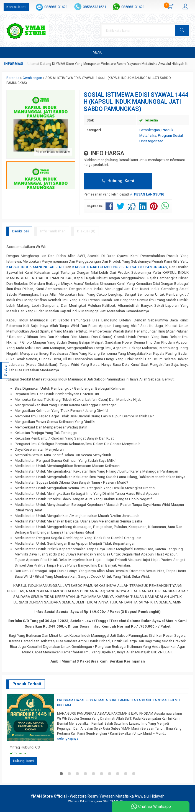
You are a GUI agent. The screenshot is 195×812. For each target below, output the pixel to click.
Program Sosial (170, 135)
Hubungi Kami (118, 180)
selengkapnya (67, 738)
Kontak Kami (16, 7)
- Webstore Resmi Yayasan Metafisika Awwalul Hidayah (98, 796)
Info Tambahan (53, 231)
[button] (182, 30)
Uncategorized (151, 141)
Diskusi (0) (86, 231)
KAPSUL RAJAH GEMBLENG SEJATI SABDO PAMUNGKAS (119, 267)
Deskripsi (20, 231)
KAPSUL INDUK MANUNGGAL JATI (35, 267)
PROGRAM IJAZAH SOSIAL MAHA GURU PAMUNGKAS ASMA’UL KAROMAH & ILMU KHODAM (118, 702)
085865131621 (56, 7)
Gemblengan (149, 130)
